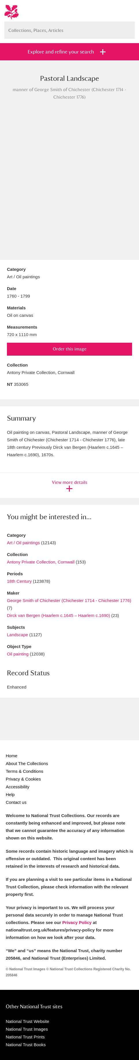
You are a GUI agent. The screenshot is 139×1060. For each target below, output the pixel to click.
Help (10, 794)
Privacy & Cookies (23, 779)
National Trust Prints (25, 1036)
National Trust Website (27, 1021)
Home (11, 755)
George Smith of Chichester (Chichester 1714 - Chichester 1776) (69, 600)
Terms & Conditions (24, 771)
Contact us (16, 802)
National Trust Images (27, 1029)
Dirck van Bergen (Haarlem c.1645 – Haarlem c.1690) (58, 615)
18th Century (19, 581)
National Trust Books (26, 1044)
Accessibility (17, 786)
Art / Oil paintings (23, 542)
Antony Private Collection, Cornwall (40, 561)
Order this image (70, 349)
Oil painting (18, 653)
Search (127, 28)
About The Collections (27, 763)
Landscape (17, 634)
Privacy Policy (77, 922)
